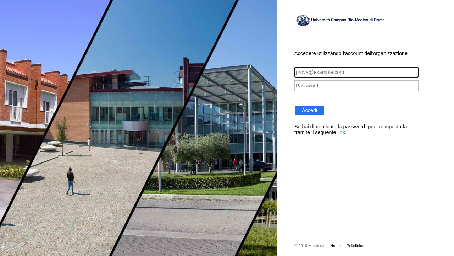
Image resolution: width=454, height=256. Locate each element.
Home (335, 246)
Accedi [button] (309, 110)
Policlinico (355, 246)
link (341, 132)
